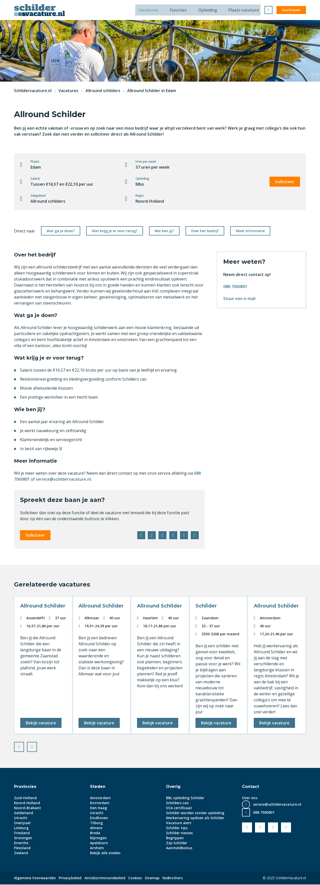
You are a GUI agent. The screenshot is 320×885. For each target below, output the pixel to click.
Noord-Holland (27, 803)
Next (36, 746)
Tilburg (96, 823)
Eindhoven (99, 818)
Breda (95, 833)
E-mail (195, 535)
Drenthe (21, 843)
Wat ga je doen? (60, 230)
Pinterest (173, 535)
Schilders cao (177, 803)
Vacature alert (179, 823)
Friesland (22, 833)
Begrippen (175, 838)
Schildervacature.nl (33, 90)
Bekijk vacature (41, 723)
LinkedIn (162, 535)
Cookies (135, 878)
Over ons (249, 798)
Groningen (23, 838)
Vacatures (148, 10)
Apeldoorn (99, 843)
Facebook (140, 535)
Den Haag (98, 808)
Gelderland (23, 813)
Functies (178, 10)
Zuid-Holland (25, 798)
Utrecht (21, 818)
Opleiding (208, 10)
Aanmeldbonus (179, 848)
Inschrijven (291, 10)
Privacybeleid (70, 878)
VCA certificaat (179, 808)
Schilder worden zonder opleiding (195, 813)
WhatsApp (184, 535)
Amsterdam (100, 798)
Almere (96, 828)
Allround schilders (103, 90)
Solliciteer (284, 181)
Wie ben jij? (164, 230)
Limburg (21, 828)
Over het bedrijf (205, 230)
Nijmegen (98, 838)
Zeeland (21, 853)
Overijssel (22, 823)
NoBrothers (172, 878)
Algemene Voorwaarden (35, 878)
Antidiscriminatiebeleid (104, 878)
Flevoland (22, 848)
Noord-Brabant (27, 808)
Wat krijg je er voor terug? (115, 230)
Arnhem (97, 848)
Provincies (25, 787)
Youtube (260, 828)
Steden (98, 787)
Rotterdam (100, 803)
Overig (173, 787)
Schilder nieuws (179, 833)
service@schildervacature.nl (63, 479)
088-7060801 (235, 286)
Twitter (151, 535)
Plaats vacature (245, 10)
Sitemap (152, 878)
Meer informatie (250, 230)
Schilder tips (177, 828)
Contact (250, 787)
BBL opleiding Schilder (185, 798)
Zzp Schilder (176, 843)
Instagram (286, 828)
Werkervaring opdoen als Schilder (195, 818)
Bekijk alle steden (105, 853)
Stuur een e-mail (239, 298)
